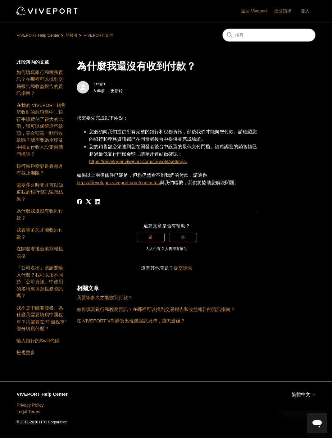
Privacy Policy (29, 405)
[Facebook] (79, 201)
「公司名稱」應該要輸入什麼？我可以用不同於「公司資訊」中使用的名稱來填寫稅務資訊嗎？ (39, 281)
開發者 (72, 35)
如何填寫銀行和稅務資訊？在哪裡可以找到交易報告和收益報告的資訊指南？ (39, 83)
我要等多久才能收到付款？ (39, 233)
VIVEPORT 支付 (98, 35)
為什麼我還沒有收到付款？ (39, 214)
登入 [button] (305, 10)
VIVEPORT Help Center (37, 35)
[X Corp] (88, 201)
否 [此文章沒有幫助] (183, 237)
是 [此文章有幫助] (150, 237)
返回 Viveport (254, 10)
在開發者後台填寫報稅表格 (39, 252)
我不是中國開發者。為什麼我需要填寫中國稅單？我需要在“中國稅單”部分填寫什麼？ (41, 318)
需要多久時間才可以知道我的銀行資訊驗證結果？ (39, 192)
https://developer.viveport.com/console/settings (137, 161)
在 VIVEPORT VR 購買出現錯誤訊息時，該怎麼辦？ (131, 320)
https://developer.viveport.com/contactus (118, 182)
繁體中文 (303, 394)
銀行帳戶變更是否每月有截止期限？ (39, 169)
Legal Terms (28, 411)
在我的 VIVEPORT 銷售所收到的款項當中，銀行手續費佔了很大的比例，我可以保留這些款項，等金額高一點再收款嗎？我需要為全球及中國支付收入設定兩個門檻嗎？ (41, 130)
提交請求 (283, 10)
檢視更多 (25, 352)
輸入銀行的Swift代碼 (37, 340)
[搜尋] (269, 35)
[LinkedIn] (97, 201)
